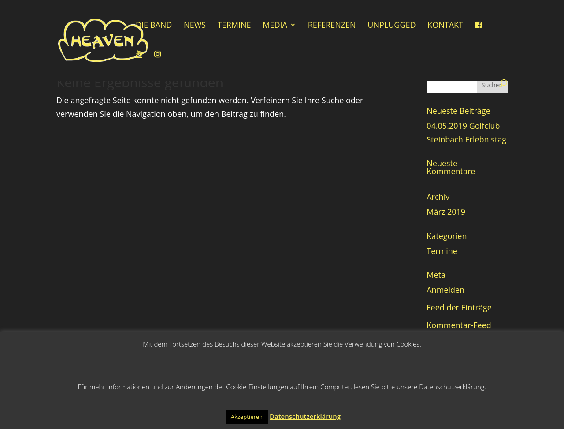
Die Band (154, 26)
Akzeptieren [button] (247, 417)
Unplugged (391, 26)
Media (275, 26)
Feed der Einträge (459, 307)
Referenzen (332, 26)
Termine (234, 26)
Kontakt (445, 26)
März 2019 (446, 211)
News (195, 26)
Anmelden (445, 289)
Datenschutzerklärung (305, 416)
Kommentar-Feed (459, 325)
